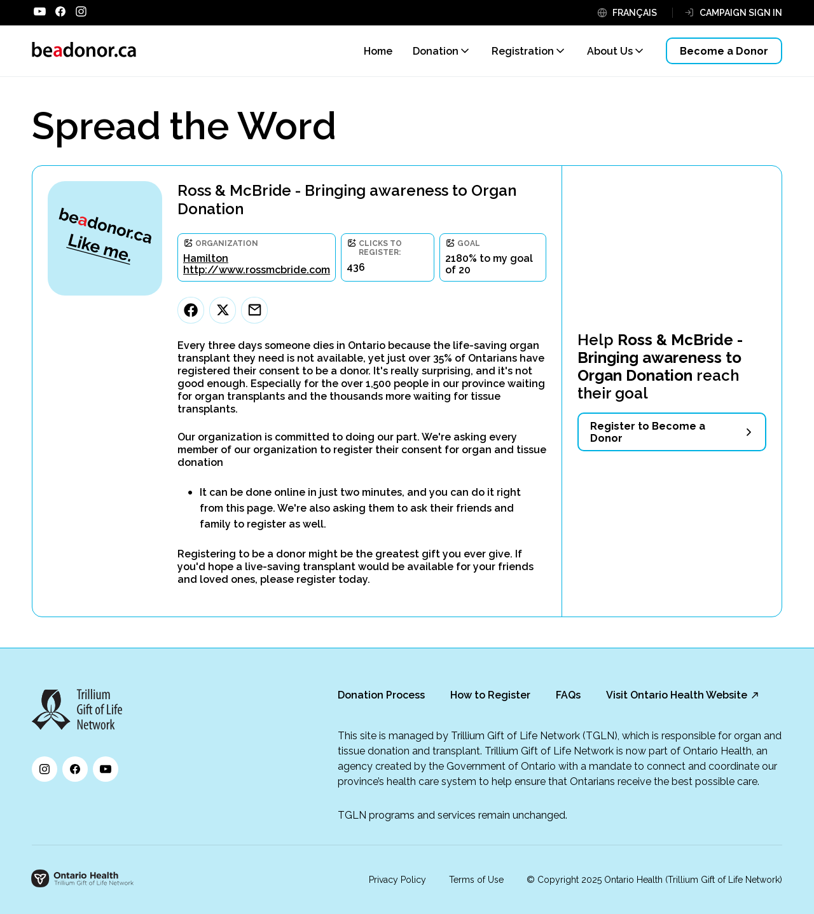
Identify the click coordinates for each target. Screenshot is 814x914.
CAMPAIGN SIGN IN (741, 13)
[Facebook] (190, 310)
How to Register (490, 695)
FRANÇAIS (634, 13)
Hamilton (205, 258)
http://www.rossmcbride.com (256, 270)
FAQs (568, 695)
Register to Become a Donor (647, 432)
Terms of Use (476, 880)
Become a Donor (724, 51)
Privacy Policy (397, 880)
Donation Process (381, 695)
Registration (523, 51)
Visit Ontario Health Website (676, 695)
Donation (436, 51)
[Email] (254, 310)
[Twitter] (222, 310)
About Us (610, 51)
